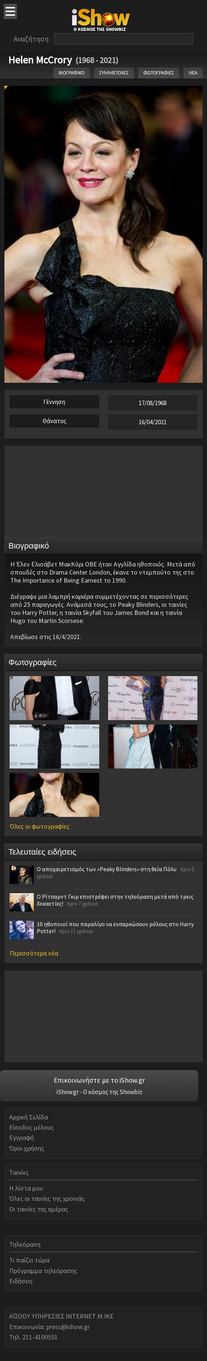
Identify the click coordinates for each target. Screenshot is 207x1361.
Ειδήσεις (21, 1281)
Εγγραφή (21, 1137)
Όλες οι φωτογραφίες (39, 826)
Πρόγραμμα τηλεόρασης (43, 1270)
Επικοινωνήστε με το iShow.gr (99, 1080)
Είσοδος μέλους (31, 1127)
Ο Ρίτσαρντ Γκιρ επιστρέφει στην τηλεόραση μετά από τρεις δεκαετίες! (115, 900)
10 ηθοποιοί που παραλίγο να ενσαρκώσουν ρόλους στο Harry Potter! (115, 927)
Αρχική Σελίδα (28, 1117)
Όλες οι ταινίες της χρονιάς (47, 1198)
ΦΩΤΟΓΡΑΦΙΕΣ (158, 73)
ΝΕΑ (193, 73)
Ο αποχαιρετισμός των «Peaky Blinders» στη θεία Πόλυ (106, 869)
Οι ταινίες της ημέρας (38, 1209)
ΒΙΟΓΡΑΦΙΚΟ (71, 73)
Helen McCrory (40, 59)
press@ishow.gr (68, 1327)
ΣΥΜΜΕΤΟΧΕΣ (114, 73)
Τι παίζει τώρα (29, 1260)
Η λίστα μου (26, 1188)
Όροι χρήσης (26, 1148)
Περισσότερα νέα (34, 953)
